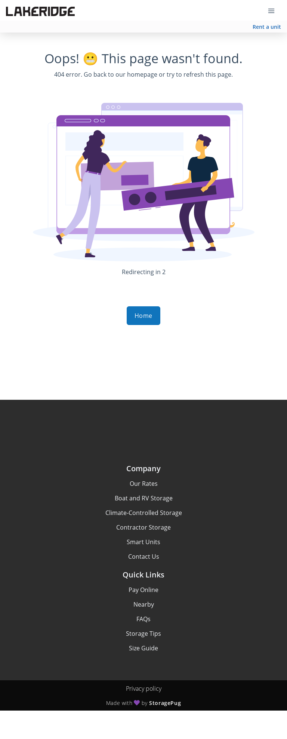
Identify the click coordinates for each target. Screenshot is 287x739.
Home (143, 316)
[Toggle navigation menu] (274, 10)
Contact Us (143, 556)
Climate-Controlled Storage (143, 513)
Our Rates (144, 483)
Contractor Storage (143, 527)
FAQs (143, 619)
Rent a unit (267, 26)
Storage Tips (143, 633)
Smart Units (143, 542)
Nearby (143, 604)
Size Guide (143, 648)
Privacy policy (143, 688)
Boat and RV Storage (144, 498)
